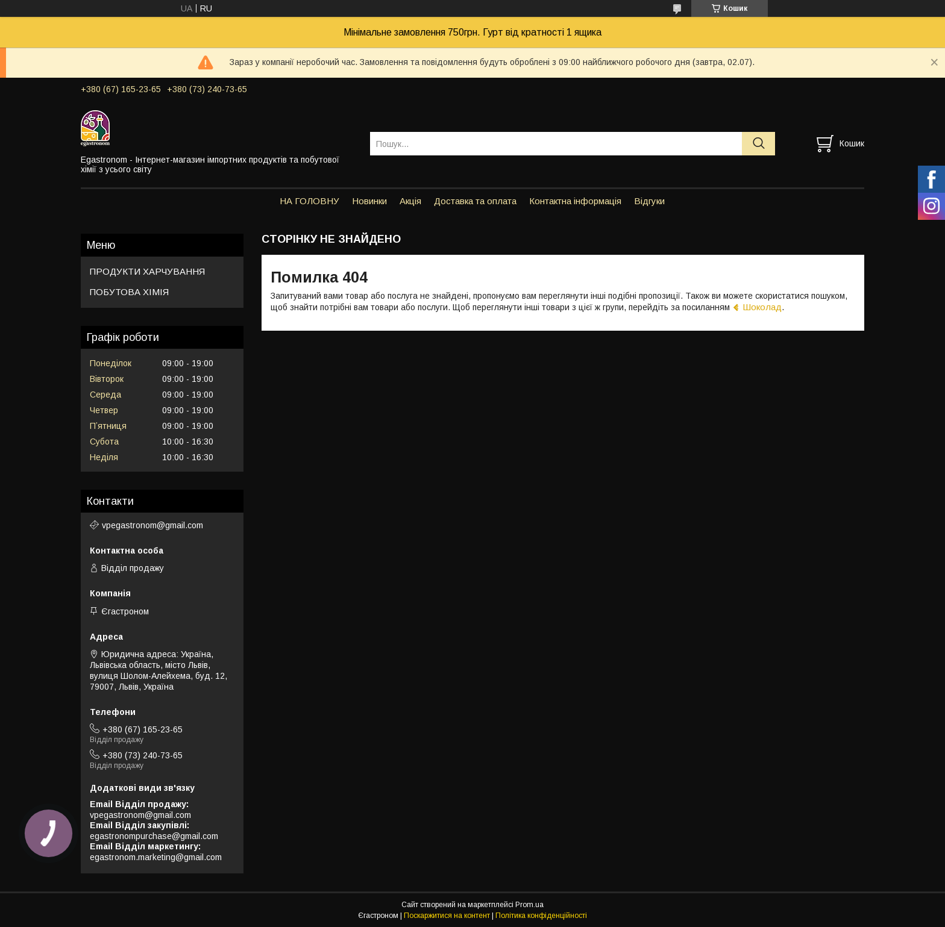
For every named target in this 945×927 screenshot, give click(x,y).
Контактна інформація (575, 201)
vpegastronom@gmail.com (152, 525)
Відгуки (649, 201)
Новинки (369, 201)
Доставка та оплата (475, 201)
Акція (410, 201)
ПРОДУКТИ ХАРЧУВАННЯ (147, 271)
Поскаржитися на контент (447, 915)
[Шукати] (758, 143)
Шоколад (762, 307)
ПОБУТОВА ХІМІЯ (129, 292)
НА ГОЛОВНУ (309, 201)
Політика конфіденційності (541, 915)
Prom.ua (529, 904)
